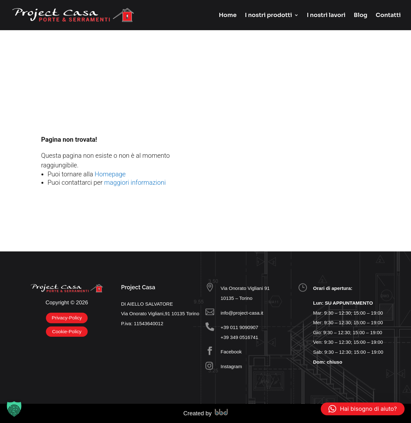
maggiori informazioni (135, 182)
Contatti (388, 16)
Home (227, 16)
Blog (360, 16)
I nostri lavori (326, 16)
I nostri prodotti (268, 16)
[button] (14, 409)
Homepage (110, 174)
